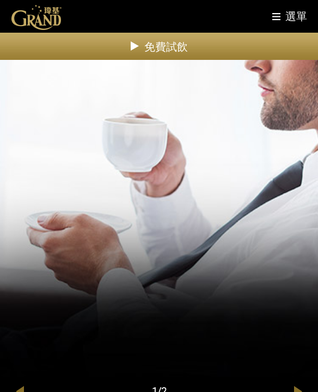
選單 (296, 16)
